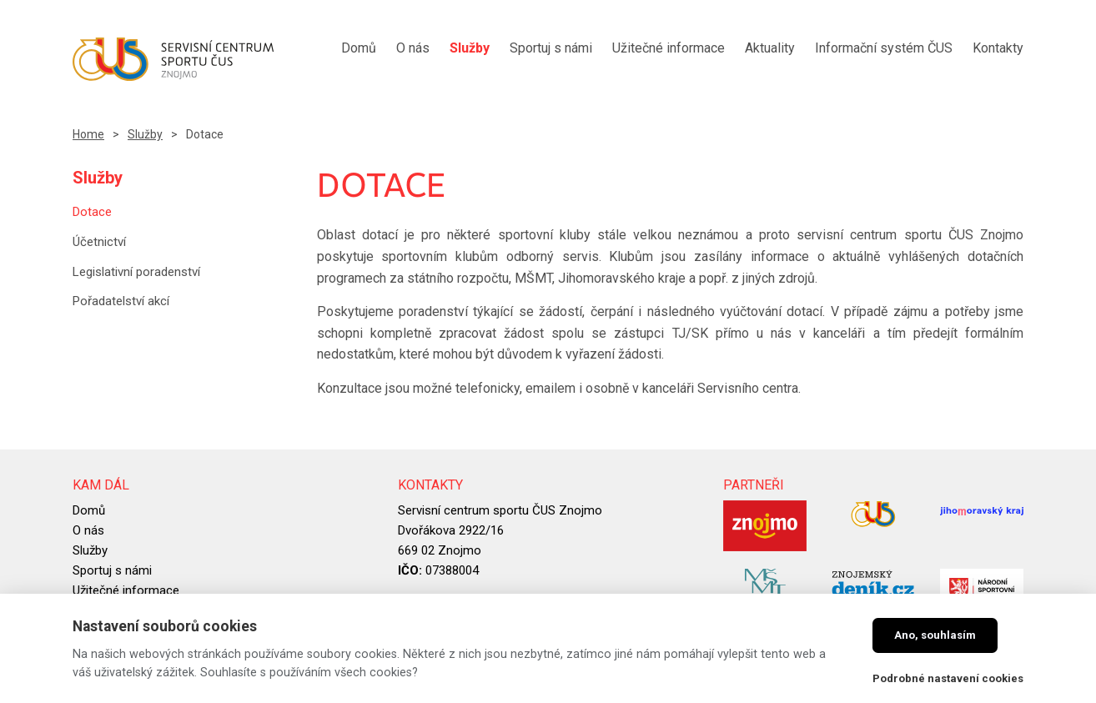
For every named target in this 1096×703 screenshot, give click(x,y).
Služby (145, 134)
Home (88, 134)
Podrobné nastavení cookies (947, 678)
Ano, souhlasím (935, 635)
